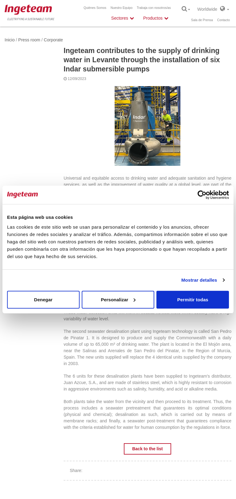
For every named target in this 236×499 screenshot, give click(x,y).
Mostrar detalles (199, 280)
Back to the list (147, 448)
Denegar (43, 299)
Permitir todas (192, 299)
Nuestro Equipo (122, 8)
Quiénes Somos (95, 8)
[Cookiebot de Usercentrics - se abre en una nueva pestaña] (202, 195)
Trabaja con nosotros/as (154, 8)
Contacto (223, 20)
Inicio (10, 39)
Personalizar (118, 299)
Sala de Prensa (202, 20)
